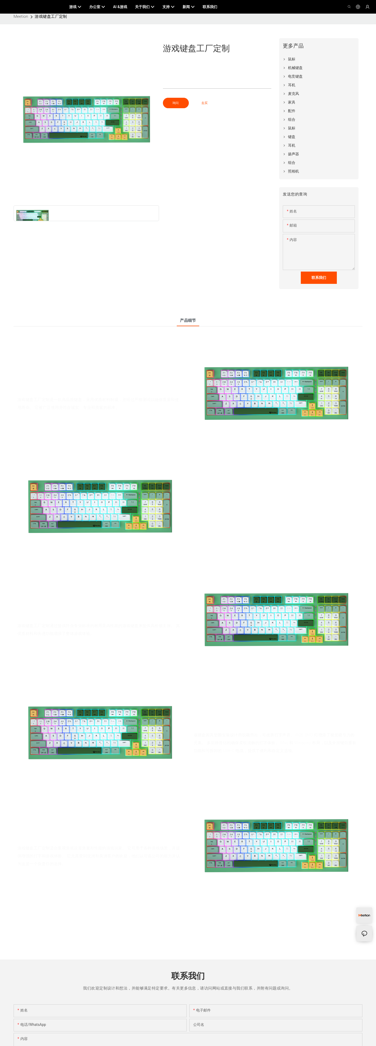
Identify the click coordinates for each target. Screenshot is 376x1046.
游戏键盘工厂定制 (51, 16)
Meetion (21, 16)
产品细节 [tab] (188, 320)
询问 (175, 103)
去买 (204, 103)
